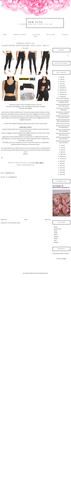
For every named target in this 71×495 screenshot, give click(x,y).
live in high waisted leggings (13, 106)
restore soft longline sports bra (28, 104)
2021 (61, 83)
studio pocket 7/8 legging (38, 106)
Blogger (64, 258)
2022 (61, 81)
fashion (55, 234)
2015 (61, 170)
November (61, 90)
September (62, 94)
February (62, 156)
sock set (39, 104)
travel (55, 240)
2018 (61, 163)
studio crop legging (26, 106)
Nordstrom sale (28, 165)
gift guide (56, 236)
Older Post (47, 219)
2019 (61, 161)
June (62, 147)
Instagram (36, 35)
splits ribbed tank (5, 138)
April (62, 152)
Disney (55, 227)
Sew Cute (35, 22)
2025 (61, 77)
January (62, 158)
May (62, 149)
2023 (61, 79)
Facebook (64, 35)
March (61, 154)
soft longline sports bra (8, 142)
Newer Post (4, 219)
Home (5, 35)
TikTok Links (50, 35)
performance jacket (14, 104)
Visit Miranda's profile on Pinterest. (61, 253)
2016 (61, 167)
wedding (56, 242)
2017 (61, 165)
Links (35, 36)
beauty (55, 231)
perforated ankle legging (25, 108)
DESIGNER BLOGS (42, 273)
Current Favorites (19, 35)
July (62, 145)
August (61, 96)
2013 (61, 174)
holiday (55, 238)
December (62, 87)
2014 (61, 172)
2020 (61, 86)
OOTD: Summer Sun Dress (62, 123)
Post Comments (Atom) (14, 223)
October (62, 92)
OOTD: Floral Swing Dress (62, 98)
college (55, 232)
